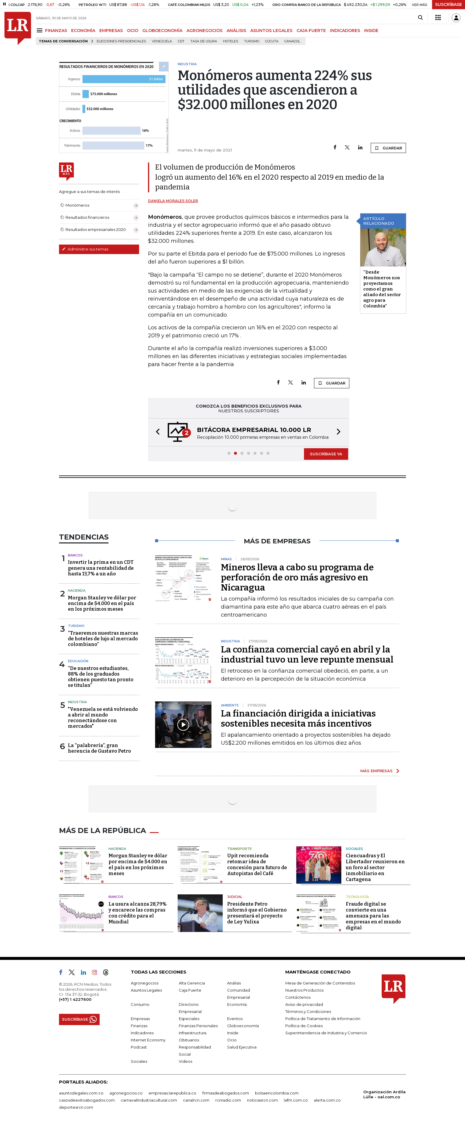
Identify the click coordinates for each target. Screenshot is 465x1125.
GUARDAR (388, 148)
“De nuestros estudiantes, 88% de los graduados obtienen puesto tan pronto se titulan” (100, 677)
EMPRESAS (111, 30)
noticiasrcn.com (262, 1100)
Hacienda (76, 590)
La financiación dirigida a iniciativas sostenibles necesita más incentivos (298, 718)
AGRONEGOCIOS (204, 30)
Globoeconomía (243, 1025)
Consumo (140, 1004)
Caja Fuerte (190, 990)
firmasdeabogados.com (225, 1093)
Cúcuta (271, 41)
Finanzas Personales (198, 1025)
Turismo (251, 41)
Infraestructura (192, 1032)
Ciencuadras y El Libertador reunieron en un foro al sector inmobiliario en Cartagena (375, 867)
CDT (181, 41)
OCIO (132, 30)
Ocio (232, 1040)
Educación (78, 661)
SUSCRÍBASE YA (326, 453)
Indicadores (142, 1032)
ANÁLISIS (236, 30)
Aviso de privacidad (304, 1004)
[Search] (420, 18)
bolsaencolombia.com (277, 1093)
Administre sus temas (85, 249)
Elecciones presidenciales (121, 41)
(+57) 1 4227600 (75, 999)
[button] (156, 432)
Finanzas (139, 1025)
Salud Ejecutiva (242, 1047)
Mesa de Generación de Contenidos (320, 983)
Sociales (354, 849)
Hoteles (230, 41)
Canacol (292, 41)
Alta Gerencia (192, 983)
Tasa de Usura (203, 41)
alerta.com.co (327, 1100)
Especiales (189, 1018)
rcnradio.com (228, 1100)
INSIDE (371, 30)
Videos (185, 1061)
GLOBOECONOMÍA (162, 30)
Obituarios (189, 1040)
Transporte (239, 849)
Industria (77, 702)
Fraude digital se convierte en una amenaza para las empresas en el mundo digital (373, 916)
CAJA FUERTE (311, 30)
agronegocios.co (126, 1093)
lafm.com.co (296, 1100)
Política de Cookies (304, 1025)
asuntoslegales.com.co (81, 1093)
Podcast (139, 1047)
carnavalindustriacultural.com (149, 1100)
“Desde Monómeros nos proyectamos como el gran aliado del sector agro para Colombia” (382, 289)
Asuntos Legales (146, 990)
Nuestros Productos (304, 990)
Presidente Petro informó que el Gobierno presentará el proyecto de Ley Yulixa (257, 913)
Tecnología (357, 897)
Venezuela (162, 41)
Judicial (234, 897)
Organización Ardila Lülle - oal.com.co (384, 1094)
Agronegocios (144, 983)
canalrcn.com (196, 1100)
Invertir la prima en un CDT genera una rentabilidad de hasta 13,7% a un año (101, 567)
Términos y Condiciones (308, 1011)
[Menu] (40, 30)
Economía (237, 1004)
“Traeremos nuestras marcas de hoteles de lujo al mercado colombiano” (103, 638)
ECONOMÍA (83, 30)
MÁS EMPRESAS (376, 770)
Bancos (75, 555)
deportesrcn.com (76, 1107)
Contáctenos (297, 997)
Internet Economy (148, 1040)
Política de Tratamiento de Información (322, 1018)
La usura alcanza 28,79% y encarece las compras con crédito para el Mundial (138, 913)
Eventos (235, 1018)
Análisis (234, 983)
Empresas (140, 1018)
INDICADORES (345, 30)
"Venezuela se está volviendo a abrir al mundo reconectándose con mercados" (103, 717)
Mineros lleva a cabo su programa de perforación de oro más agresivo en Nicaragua (297, 577)
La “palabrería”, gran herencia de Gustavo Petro (99, 748)
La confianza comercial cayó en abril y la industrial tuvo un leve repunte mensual (307, 654)
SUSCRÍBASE (448, 4)
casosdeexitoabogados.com (87, 1100)
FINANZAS (56, 30)
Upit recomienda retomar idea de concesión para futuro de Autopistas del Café (257, 864)
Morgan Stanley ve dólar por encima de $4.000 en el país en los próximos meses (102, 603)
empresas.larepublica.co (172, 1093)
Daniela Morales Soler (173, 201)
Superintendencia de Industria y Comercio (326, 1032)
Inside (232, 1032)
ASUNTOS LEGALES (271, 30)
